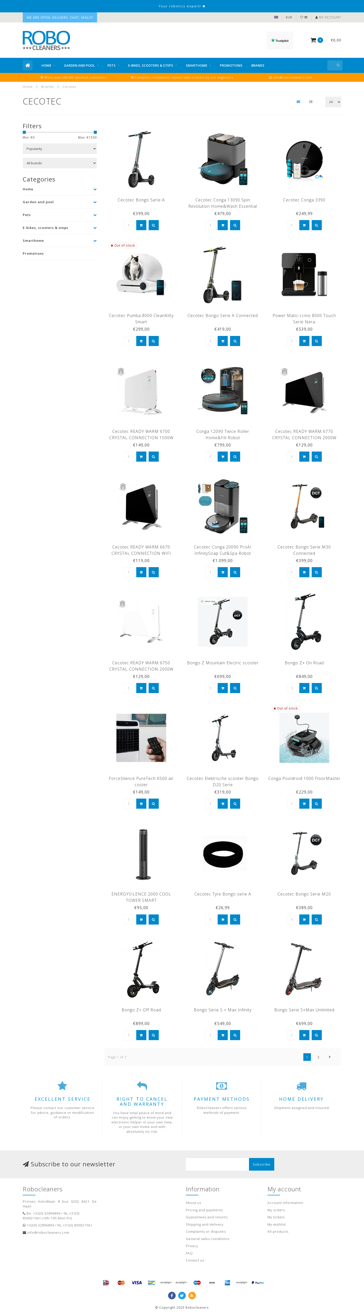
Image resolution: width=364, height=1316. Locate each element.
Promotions (231, 65)
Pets (111, 65)
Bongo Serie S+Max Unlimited (304, 1010)
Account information (285, 1202)
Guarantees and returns (207, 1217)
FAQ (189, 1253)
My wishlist (276, 1224)
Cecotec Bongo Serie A (141, 200)
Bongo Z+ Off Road (141, 1010)
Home (46, 65)
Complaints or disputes (206, 1231)
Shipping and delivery (204, 1224)
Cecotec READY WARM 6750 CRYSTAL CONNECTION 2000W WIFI (141, 669)
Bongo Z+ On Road (304, 663)
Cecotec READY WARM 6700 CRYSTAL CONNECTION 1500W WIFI (141, 438)
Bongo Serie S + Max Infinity (223, 1010)
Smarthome (196, 65)
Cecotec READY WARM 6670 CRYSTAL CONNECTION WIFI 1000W (141, 553)
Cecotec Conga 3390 (304, 200)
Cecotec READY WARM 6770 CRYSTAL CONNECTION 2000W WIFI (304, 438)
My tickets (276, 1217)
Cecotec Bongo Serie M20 (304, 894)
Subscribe (261, 1164)
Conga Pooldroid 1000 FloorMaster (304, 778)
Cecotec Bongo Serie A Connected (223, 315)
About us (193, 1202)
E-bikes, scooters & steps (150, 65)
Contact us (195, 1260)
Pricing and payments (204, 1210)
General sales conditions (207, 1238)
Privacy (192, 1246)
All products (277, 1231)
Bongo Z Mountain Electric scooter (223, 663)
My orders (276, 1210)
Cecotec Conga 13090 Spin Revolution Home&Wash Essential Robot (222, 206)
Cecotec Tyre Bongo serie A (222, 894)
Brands (257, 65)
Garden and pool (79, 65)
